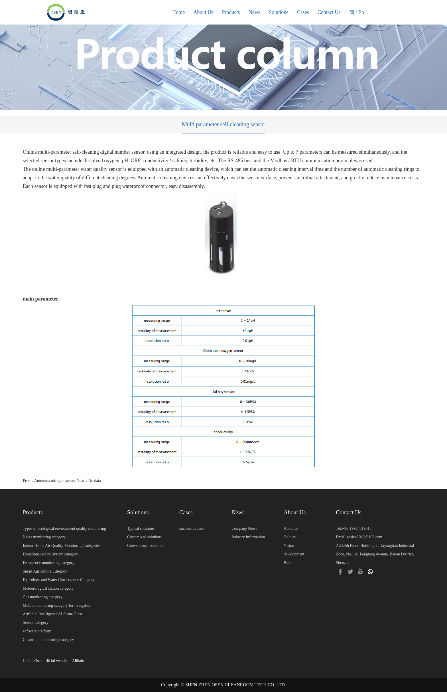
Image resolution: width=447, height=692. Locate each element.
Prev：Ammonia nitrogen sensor (49, 480)
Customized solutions (144, 537)
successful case (191, 528)
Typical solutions (141, 528)
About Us (204, 17)
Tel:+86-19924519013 (353, 528)
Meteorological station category (48, 588)
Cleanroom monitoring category (48, 640)
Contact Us (329, 17)
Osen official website (51, 661)
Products (231, 17)
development (294, 554)
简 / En (356, 17)
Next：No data (89, 480)
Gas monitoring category (42, 597)
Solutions (278, 17)
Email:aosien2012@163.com (359, 537)
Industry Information (248, 537)
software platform (37, 631)
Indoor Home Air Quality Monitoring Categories (62, 545)
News (254, 17)
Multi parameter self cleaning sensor (223, 124)
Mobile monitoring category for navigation (57, 605)
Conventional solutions (145, 545)
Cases (303, 17)
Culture (290, 537)
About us (291, 528)
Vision (289, 545)
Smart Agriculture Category (45, 571)
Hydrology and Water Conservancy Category (59, 580)
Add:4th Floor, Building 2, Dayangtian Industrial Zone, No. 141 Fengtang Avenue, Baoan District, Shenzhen (375, 554)
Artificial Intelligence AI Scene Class (52, 614)
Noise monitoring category (44, 537)
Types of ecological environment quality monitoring (64, 528)
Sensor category (35, 622)
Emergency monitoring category (48, 563)
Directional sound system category (50, 554)
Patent (289, 563)
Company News (244, 528)
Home (178, 17)
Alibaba (78, 661)
